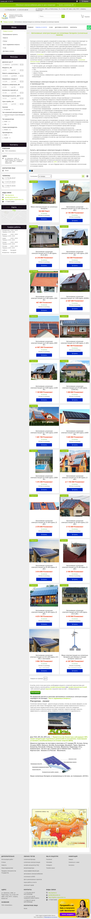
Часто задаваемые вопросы (11, 44)
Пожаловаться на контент (50, 917)
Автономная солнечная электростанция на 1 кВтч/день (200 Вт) (75, 253)
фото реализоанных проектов (33, 879)
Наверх (71, 859)
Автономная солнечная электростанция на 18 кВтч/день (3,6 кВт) (74, 522)
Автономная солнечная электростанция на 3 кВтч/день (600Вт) (74, 297)
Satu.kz (53, 915)
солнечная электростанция (32, 862)
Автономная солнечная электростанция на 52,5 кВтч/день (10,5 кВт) (74, 612)
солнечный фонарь (29, 859)
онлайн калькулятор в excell (77, 687)
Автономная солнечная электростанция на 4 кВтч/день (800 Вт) (44, 343)
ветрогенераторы (29, 868)
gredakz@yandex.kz (11, 197)
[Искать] (63, 16)
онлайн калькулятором (57, 687)
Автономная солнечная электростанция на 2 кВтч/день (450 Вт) (44, 298)
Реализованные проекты (10, 34)
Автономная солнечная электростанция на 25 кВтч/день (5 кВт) (74, 567)
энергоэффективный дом (31, 871)
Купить (45, 219)
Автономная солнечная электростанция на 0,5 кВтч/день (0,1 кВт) (74, 208)
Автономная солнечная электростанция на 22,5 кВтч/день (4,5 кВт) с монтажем (44, 657)
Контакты (73, 27)
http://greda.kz (9, 195)
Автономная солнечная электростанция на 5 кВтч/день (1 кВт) (75, 342)
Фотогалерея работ (7, 859)
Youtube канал (50, 868)
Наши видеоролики (7, 868)
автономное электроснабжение (33, 873)
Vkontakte (49, 862)
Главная (30, 27)
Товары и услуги (8, 22)
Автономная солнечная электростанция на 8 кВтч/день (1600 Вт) (74, 432)
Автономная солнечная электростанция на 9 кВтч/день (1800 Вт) (44, 477)
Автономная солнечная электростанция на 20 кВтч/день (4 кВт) (44, 567)
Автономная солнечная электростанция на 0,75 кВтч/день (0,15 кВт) (44, 253)
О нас (51, 27)
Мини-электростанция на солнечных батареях (44, 207)
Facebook (49, 859)
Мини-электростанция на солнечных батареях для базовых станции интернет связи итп (74, 657)
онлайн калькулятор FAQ (31, 865)
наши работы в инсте (30, 882)
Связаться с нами (74, 862)
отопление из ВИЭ (29, 876)
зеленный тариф (29, 885)
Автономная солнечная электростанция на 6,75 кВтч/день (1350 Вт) (74, 387)
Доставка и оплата (61, 27)
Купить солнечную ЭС (66, 5)
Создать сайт (3, 1)
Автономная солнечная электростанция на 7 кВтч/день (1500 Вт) (44, 432)
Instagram (49, 865)
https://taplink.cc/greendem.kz (14, 199)
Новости (5, 38)
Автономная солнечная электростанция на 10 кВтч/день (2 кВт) (74, 477)
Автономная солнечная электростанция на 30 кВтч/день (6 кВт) (44, 612)
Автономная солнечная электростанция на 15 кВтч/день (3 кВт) (44, 522)
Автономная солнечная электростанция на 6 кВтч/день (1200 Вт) (44, 387)
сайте (55, 161)
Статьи (5, 41)
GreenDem (40, 54)
